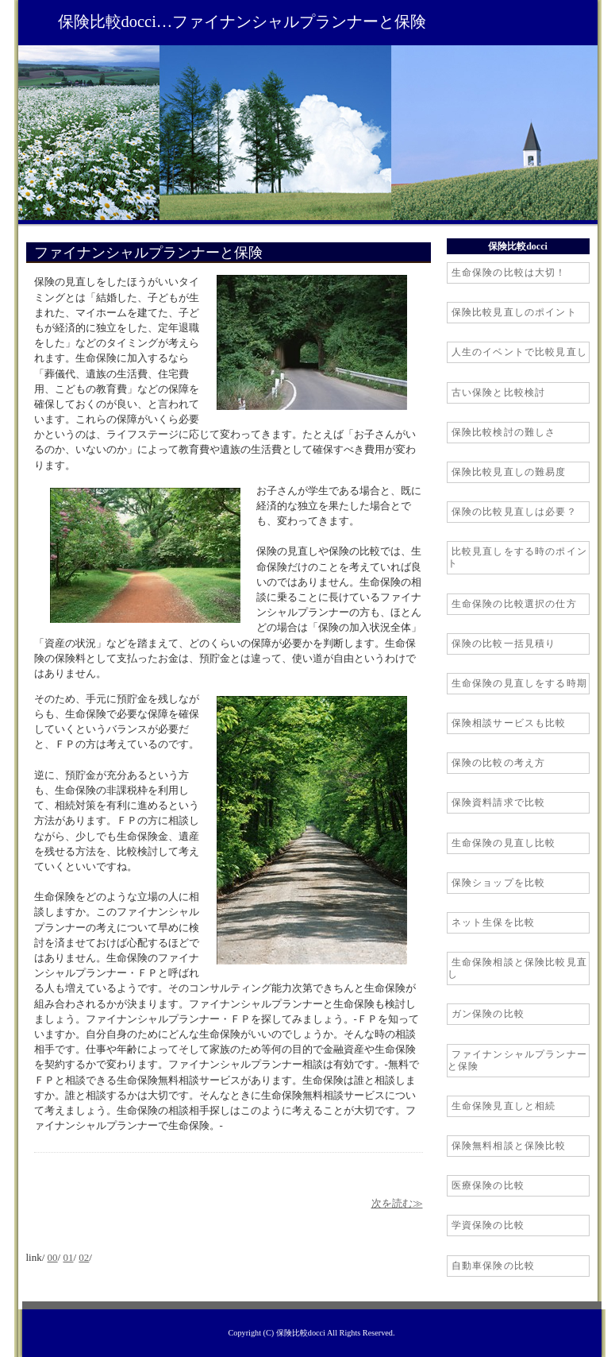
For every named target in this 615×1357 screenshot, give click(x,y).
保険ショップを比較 (499, 882)
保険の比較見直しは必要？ (514, 511)
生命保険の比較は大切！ (509, 272)
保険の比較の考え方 (499, 762)
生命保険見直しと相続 (504, 1106)
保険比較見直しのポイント (514, 312)
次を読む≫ (397, 1203)
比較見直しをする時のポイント (518, 557)
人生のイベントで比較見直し (520, 352)
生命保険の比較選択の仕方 (514, 603)
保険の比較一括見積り (504, 643)
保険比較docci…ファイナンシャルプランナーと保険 (242, 21)
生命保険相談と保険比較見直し (518, 968)
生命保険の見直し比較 (504, 843)
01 (68, 1257)
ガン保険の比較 (488, 1013)
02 (84, 1257)
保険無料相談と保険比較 (509, 1145)
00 (53, 1257)
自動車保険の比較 (494, 1265)
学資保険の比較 (488, 1225)
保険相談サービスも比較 (509, 723)
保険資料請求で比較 (499, 802)
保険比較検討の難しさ (504, 432)
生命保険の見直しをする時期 (520, 683)
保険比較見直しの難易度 (509, 471)
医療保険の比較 (488, 1185)
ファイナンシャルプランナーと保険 (518, 1060)
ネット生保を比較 (494, 922)
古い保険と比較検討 (499, 392)
